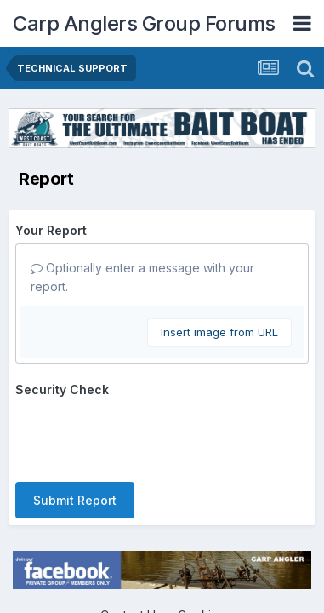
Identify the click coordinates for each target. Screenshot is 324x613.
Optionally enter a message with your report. (142, 277)
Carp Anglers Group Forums (144, 23)
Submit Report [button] (75, 500)
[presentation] (144, 436)
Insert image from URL (219, 332)
